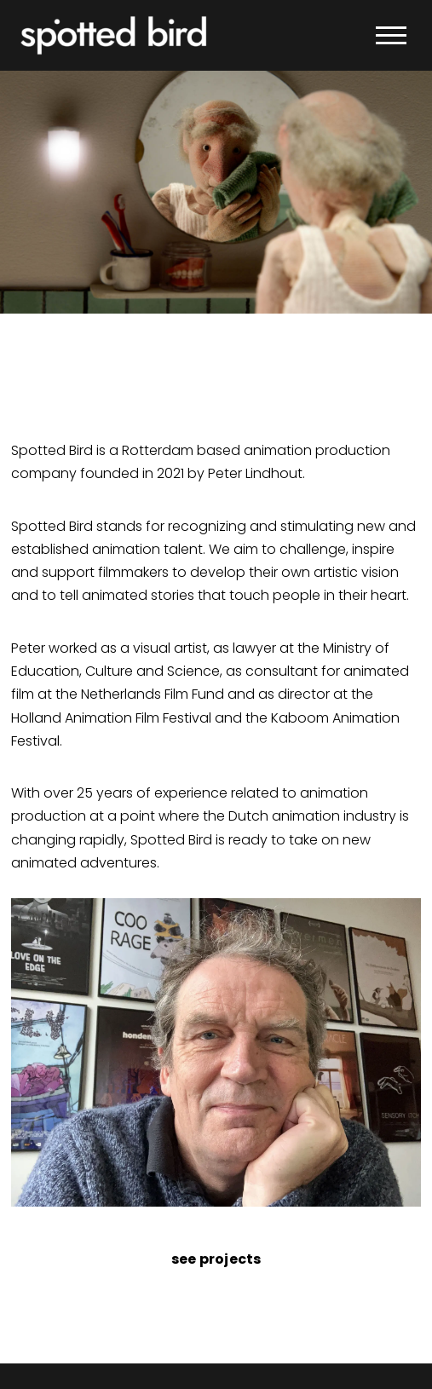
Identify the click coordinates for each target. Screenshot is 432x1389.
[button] (391, 35)
